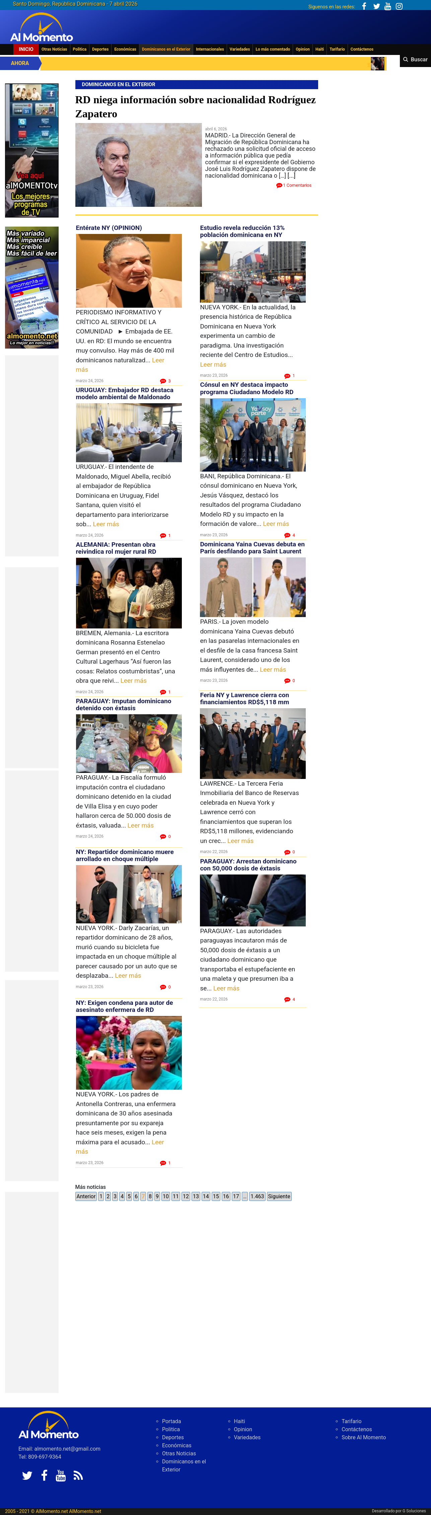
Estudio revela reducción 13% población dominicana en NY (242, 231)
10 (166, 1196)
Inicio (26, 49)
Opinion (303, 49)
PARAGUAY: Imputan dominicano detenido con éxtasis (123, 704)
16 (226, 1196)
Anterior (86, 1196)
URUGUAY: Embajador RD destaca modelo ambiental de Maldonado (125, 393)
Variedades (240, 49)
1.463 (257, 1196)
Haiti (319, 49)
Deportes (100, 49)
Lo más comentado (273, 49)
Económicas (125, 49)
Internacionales (210, 49)
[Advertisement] (32, 455)
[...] (291, 175)
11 (176, 1196)
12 (186, 1196)
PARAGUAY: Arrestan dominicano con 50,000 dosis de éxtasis (248, 864)
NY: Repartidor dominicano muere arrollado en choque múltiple (125, 855)
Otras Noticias (54, 49)
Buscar (419, 59)
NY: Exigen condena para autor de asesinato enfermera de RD (124, 1006)
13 (196, 1196)
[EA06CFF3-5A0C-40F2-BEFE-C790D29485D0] (32, 150)
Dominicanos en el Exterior (166, 49)
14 (206, 1196)
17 (236, 1196)
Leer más (106, 524)
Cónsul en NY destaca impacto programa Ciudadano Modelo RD (246, 388)
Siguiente (279, 1196)
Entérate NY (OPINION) (109, 228)
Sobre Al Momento (364, 1437)
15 (216, 1196)
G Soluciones (414, 1511)
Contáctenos (362, 49)
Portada (171, 1421)
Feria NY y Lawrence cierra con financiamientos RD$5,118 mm (244, 698)
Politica (80, 49)
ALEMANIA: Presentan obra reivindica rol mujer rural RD (116, 548)
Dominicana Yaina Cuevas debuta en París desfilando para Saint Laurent (252, 547)
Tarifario (337, 49)
